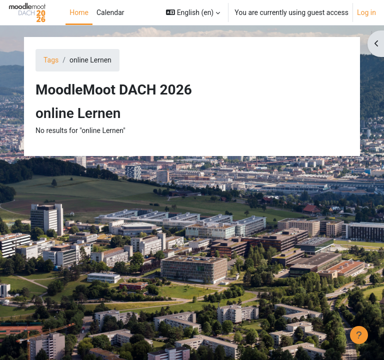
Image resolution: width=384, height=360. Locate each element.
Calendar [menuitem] (110, 12)
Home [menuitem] (79, 12)
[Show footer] (359, 335)
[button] (193, 12)
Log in (366, 12)
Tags (51, 60)
